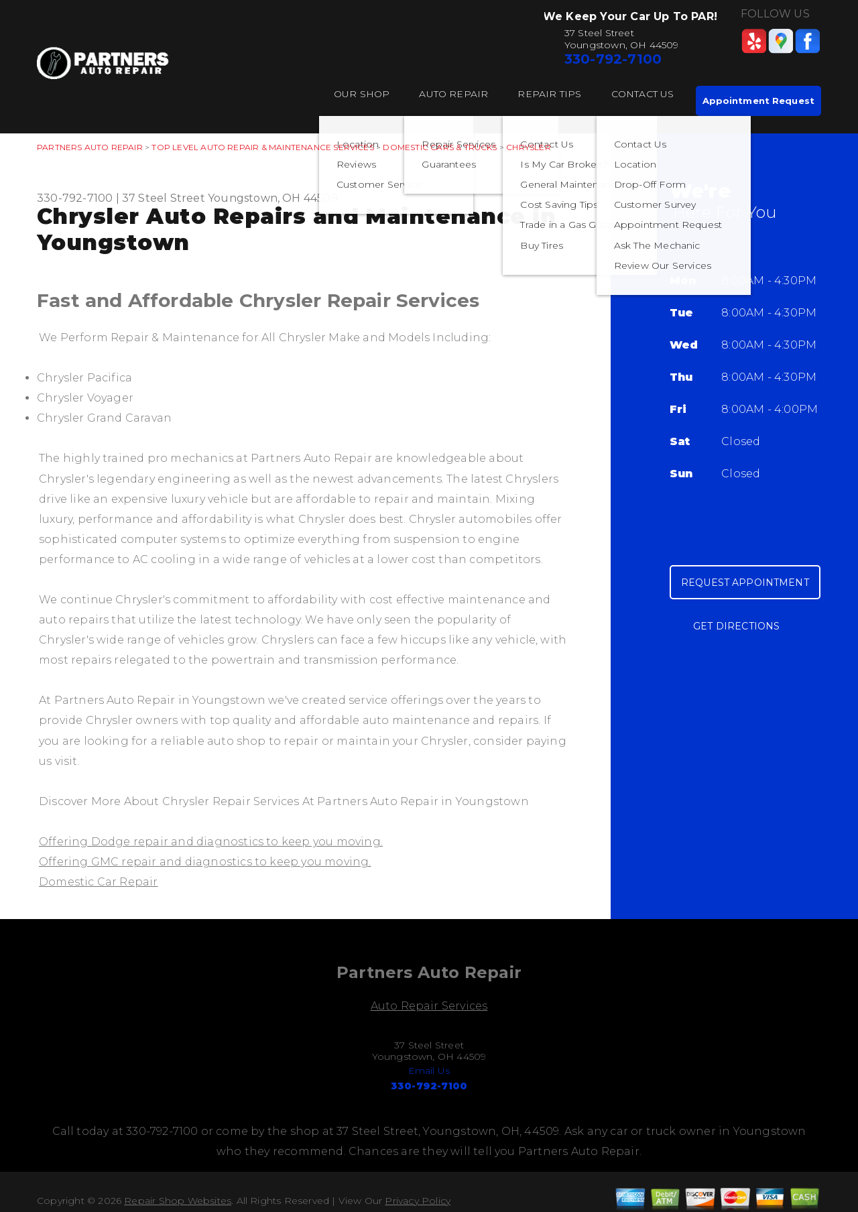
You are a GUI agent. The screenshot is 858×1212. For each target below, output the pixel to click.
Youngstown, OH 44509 (273, 198)
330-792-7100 (613, 59)
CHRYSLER (528, 147)
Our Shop (362, 94)
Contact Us (642, 94)
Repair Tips (549, 94)
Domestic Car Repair (98, 881)
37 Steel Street (163, 198)
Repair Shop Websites (177, 1201)
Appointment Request (758, 100)
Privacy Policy (417, 1201)
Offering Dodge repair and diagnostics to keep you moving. (211, 841)
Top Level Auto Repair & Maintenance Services (262, 147)
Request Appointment (745, 583)
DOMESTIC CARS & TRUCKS (440, 147)
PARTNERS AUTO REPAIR (90, 147)
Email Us (429, 1071)
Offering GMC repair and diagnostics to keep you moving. (205, 861)
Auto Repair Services (429, 1005)
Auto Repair (453, 94)
